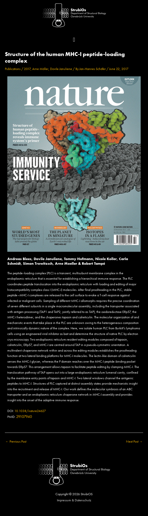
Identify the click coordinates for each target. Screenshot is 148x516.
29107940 (24, 416)
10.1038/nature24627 (30, 411)
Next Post (134, 441)
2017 (27, 69)
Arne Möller (40, 69)
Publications (13, 69)
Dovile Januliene (61, 69)
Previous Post (15, 441)
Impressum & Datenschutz (74, 500)
